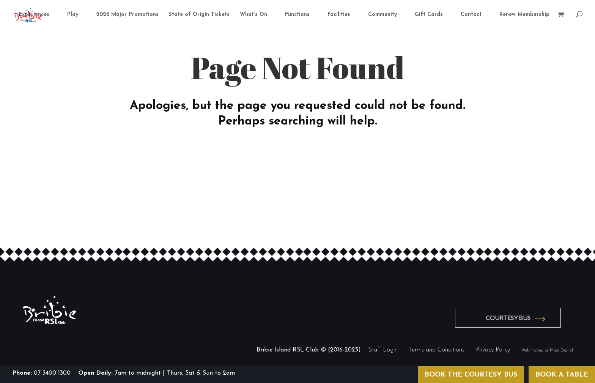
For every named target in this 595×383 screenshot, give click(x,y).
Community (382, 15)
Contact (471, 15)
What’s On (253, 15)
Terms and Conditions (436, 349)
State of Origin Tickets (199, 15)
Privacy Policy (493, 349)
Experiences (34, 15)
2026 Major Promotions (127, 15)
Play (72, 15)
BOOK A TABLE (561, 374)
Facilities (338, 15)
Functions (297, 15)
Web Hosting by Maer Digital (547, 350)
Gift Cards (429, 15)
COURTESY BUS (510, 317)
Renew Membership (524, 15)
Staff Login (383, 349)
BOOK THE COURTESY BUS (471, 374)
